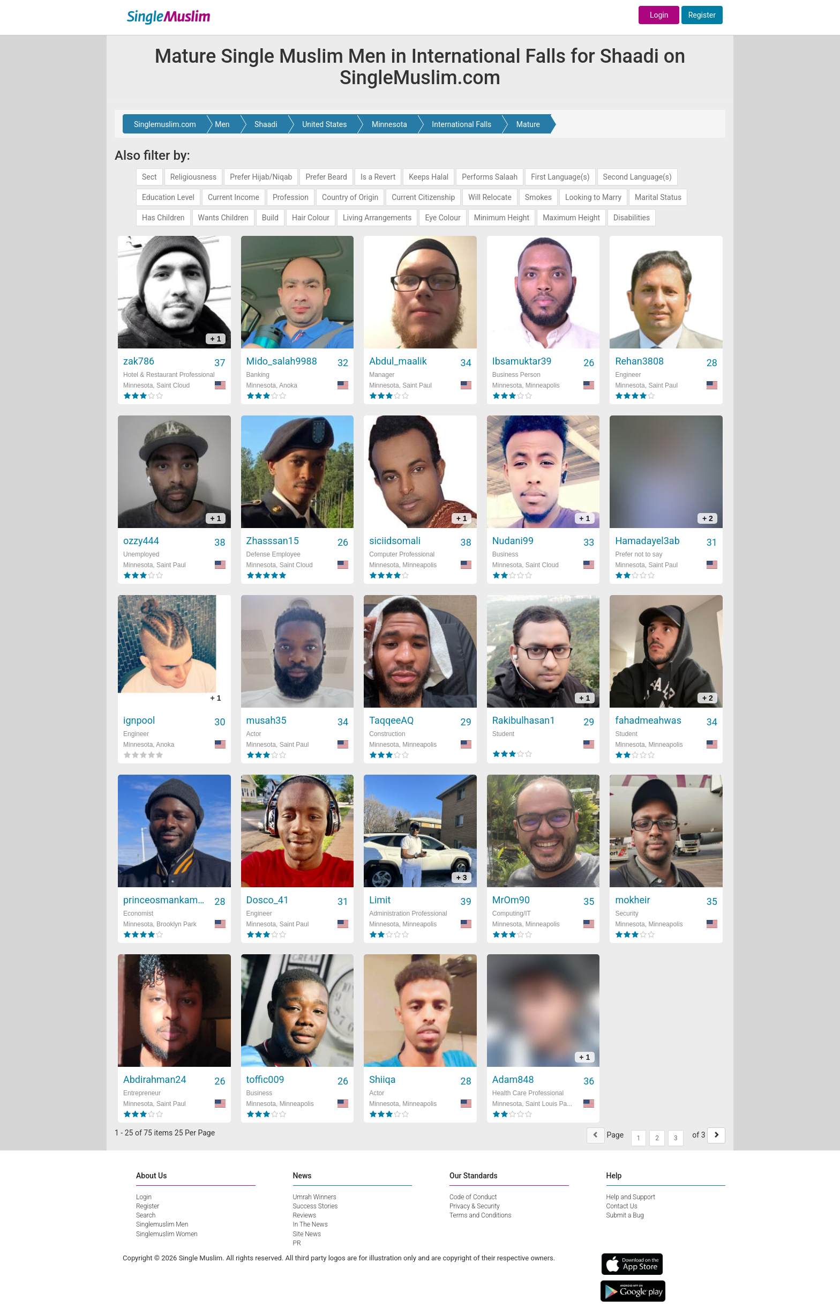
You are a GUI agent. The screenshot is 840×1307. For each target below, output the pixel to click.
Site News (307, 1234)
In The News (310, 1224)
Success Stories (315, 1206)
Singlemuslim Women (167, 1234)
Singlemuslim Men (162, 1224)
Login (659, 15)
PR (297, 1243)
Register (702, 15)
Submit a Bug (625, 1215)
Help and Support (631, 1197)
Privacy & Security (474, 1206)
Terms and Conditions (480, 1215)
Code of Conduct (473, 1197)
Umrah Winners (314, 1197)
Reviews (305, 1215)
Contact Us (622, 1206)
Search (145, 1215)
